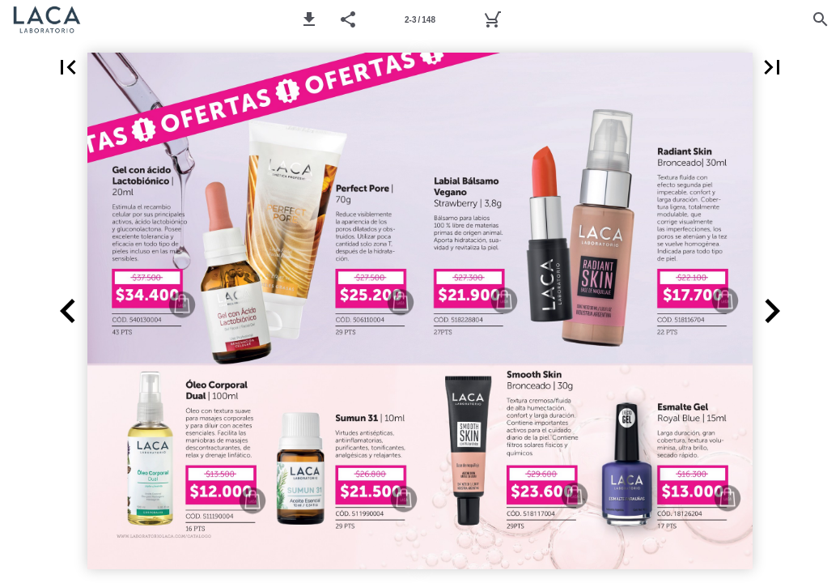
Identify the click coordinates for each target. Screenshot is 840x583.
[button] (309, 19)
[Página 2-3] (420, 19)
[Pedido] (492, 19)
